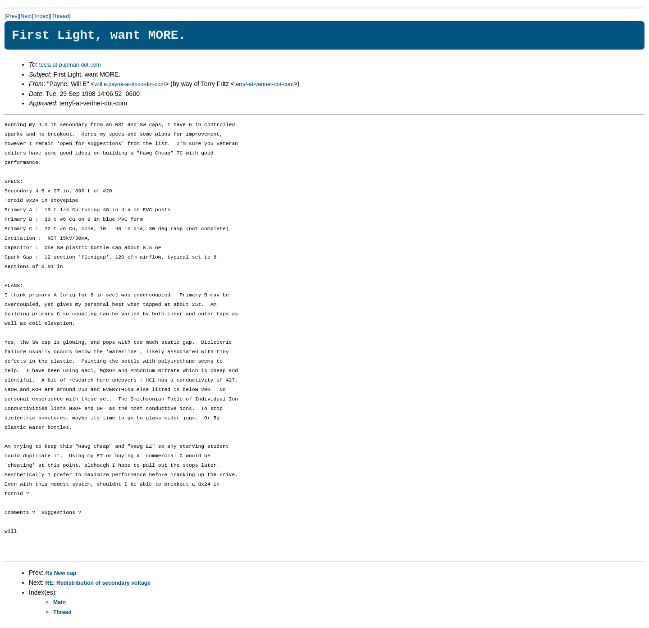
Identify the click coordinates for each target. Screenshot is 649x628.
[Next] (26, 16)
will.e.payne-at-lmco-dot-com (130, 84)
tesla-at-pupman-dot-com (70, 65)
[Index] (41, 16)
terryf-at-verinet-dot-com (263, 84)
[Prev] (12, 16)
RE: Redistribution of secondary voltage (98, 583)
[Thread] (60, 16)
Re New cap (61, 573)
